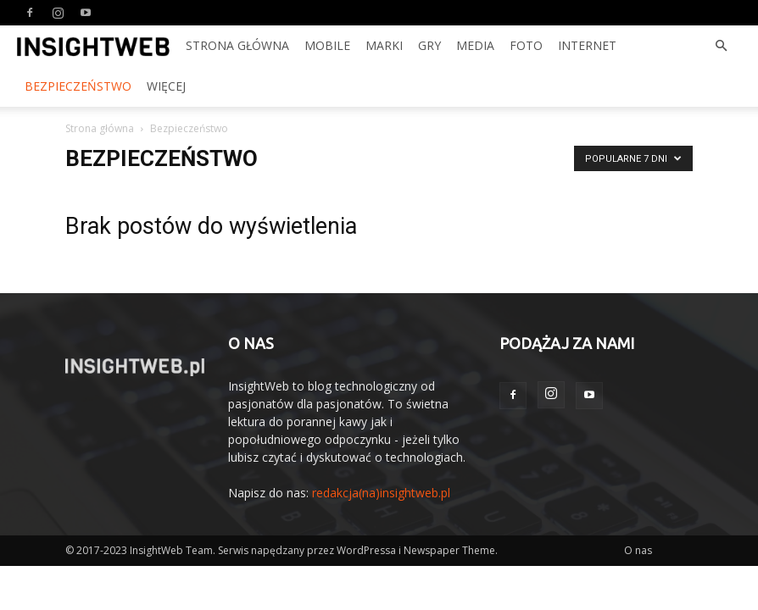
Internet (587, 45)
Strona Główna (237, 45)
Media (475, 45)
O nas (638, 550)
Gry (429, 45)
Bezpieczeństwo (78, 86)
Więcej (166, 86)
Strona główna (99, 128)
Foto (526, 45)
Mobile (327, 45)
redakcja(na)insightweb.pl (381, 493)
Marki (384, 45)
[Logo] (93, 45)
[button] (720, 46)
